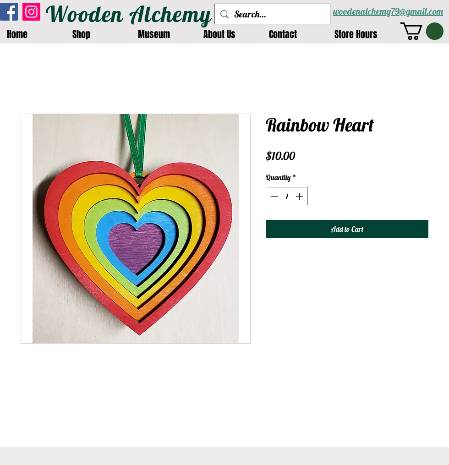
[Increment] (300, 196)
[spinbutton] (287, 196)
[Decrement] (273, 196)
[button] (422, 31)
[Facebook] (9, 12)
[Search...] (272, 14)
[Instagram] (31, 12)
